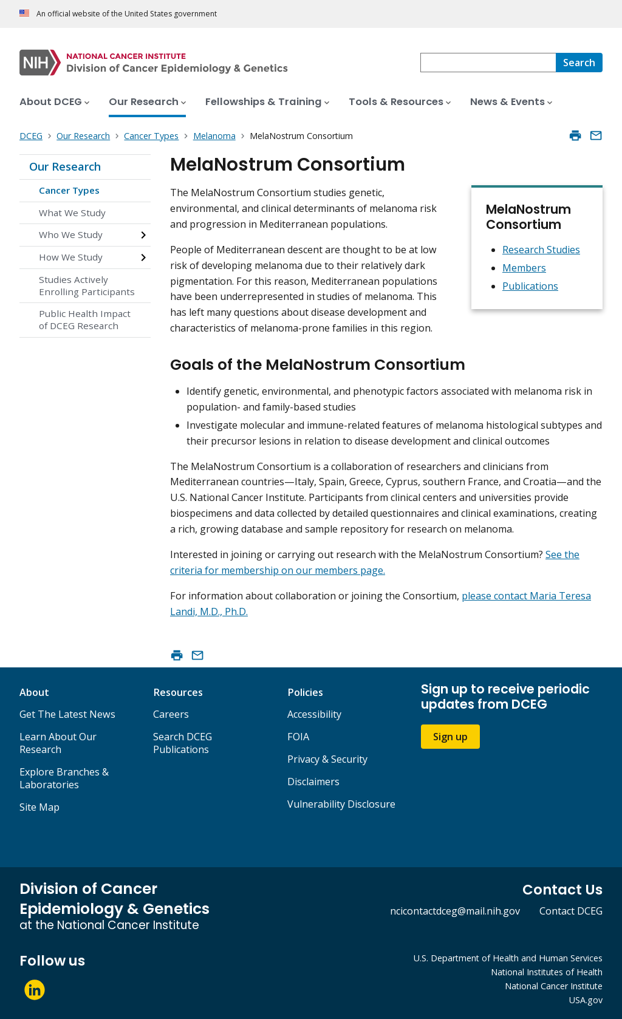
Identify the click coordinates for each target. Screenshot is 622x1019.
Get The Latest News (67, 714)
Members (524, 267)
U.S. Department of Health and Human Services (508, 958)
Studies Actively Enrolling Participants (87, 285)
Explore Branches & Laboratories (64, 778)
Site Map (39, 807)
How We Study (71, 257)
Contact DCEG (571, 911)
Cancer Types (69, 190)
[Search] (579, 62)
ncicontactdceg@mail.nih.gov (455, 911)
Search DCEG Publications (182, 743)
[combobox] (488, 62)
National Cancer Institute (554, 986)
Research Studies (541, 249)
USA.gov (586, 1000)
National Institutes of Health (547, 972)
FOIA (298, 736)
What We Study (72, 212)
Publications (530, 286)
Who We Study (71, 234)
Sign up (450, 736)
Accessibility (314, 714)
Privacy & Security (327, 759)
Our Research (65, 166)
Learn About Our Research (58, 743)
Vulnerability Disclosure (341, 804)
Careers (171, 714)
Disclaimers (313, 781)
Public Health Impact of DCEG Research (85, 319)
